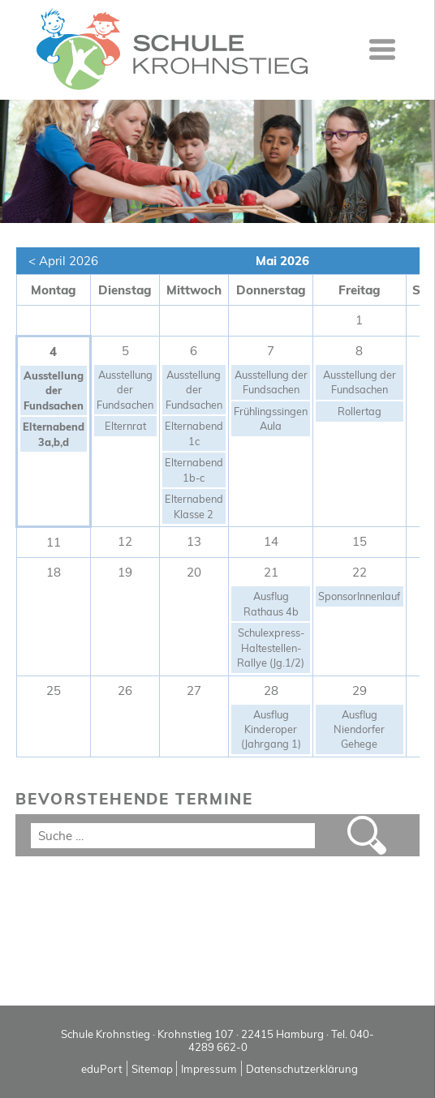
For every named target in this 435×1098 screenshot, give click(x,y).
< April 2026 (63, 260)
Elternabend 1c (194, 433)
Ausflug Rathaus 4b (271, 603)
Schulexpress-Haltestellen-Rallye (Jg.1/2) (270, 647)
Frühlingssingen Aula (271, 418)
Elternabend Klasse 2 (194, 506)
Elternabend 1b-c (194, 469)
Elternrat (125, 425)
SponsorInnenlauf (359, 596)
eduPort (102, 1068)
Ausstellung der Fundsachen (54, 390)
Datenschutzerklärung (302, 1068)
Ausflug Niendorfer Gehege (359, 729)
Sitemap (152, 1068)
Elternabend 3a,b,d (53, 434)
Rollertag (359, 411)
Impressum (209, 1068)
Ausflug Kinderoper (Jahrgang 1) (271, 729)
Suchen (367, 835)
